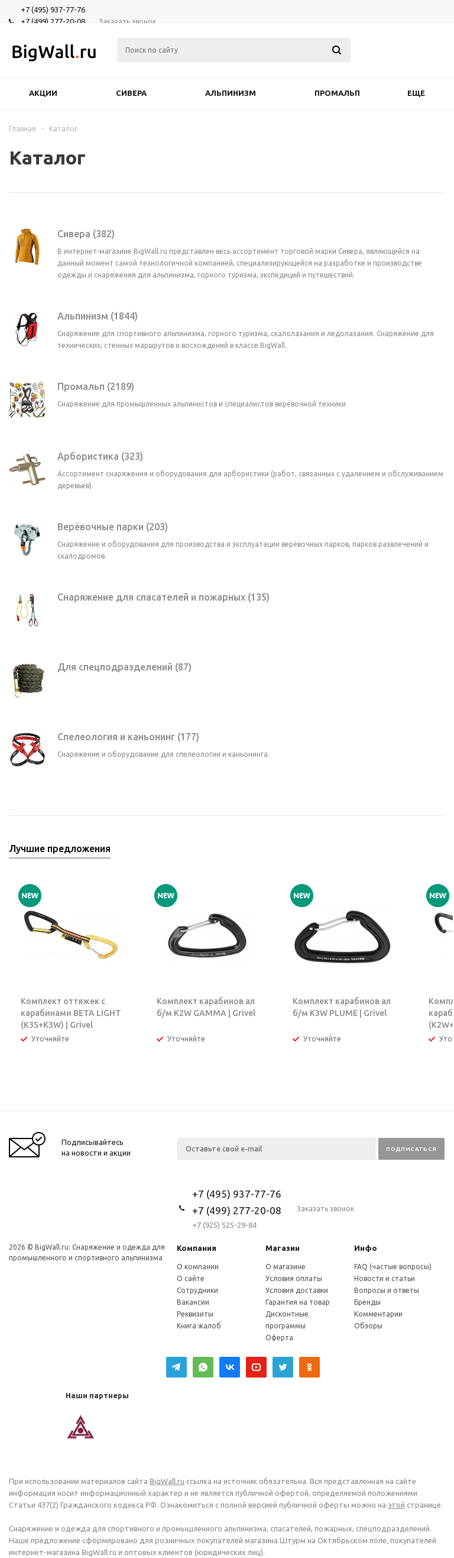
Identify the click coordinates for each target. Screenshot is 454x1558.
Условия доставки (296, 1290)
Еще (421, 93)
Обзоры (368, 1326)
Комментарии (378, 1314)
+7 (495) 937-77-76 (53, 9)
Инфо (365, 1248)
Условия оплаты (293, 1278)
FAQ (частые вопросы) (393, 1266)
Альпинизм (230, 93)
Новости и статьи (384, 1278)
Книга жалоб (199, 1326)
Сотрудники (197, 1290)
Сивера (131, 93)
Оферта (279, 1337)
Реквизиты (195, 1314)
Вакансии (193, 1302)
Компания (196, 1248)
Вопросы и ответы (386, 1290)
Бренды (367, 1302)
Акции (43, 93)
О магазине (285, 1266)
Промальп (337, 93)
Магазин (282, 1248)
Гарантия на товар (297, 1302)
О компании (198, 1266)
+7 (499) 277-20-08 (53, 21)
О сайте (191, 1278)
